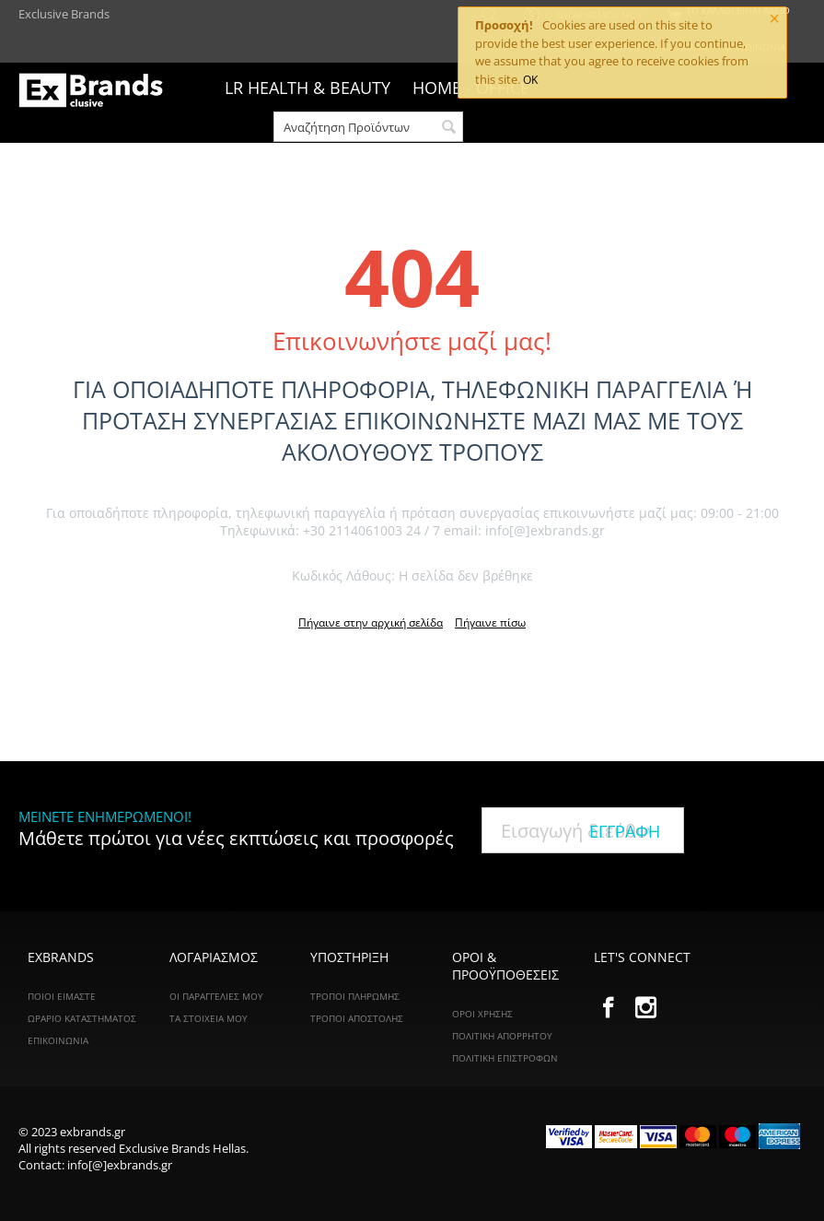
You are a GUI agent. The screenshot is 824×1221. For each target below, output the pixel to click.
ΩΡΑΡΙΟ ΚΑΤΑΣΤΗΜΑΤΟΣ (82, 1018)
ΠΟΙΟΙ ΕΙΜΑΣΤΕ (62, 996)
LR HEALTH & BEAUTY (307, 87)
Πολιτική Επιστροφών (505, 1057)
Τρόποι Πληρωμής (355, 996)
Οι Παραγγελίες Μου (216, 996)
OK (530, 80)
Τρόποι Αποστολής (356, 1018)
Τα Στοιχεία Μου (208, 1018)
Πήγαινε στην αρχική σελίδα (370, 622)
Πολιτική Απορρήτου (502, 1035)
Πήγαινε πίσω (490, 622)
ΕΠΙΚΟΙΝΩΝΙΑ (58, 1040)
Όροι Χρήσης (482, 1013)
